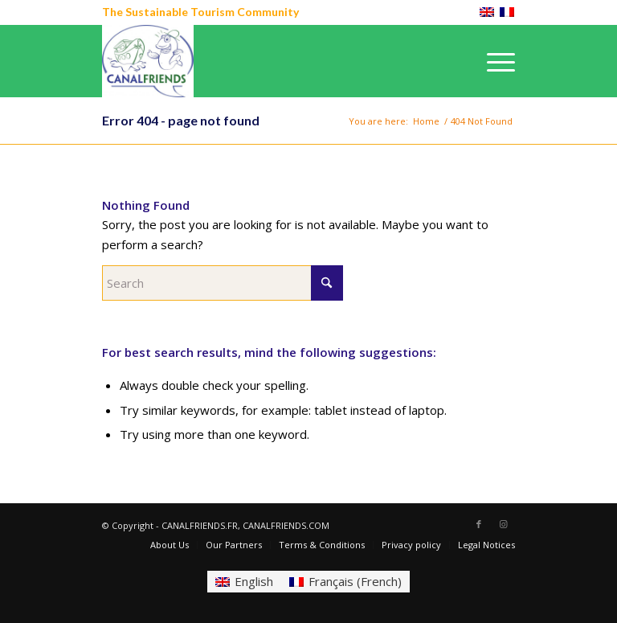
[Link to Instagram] (503, 524)
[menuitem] (493, 61)
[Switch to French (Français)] (345, 581)
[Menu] (493, 61)
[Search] (222, 283)
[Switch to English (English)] (244, 581)
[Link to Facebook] (479, 524)
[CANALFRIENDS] (148, 61)
